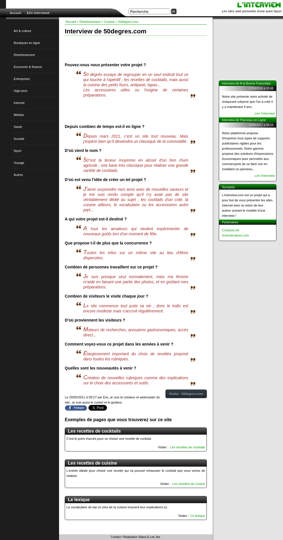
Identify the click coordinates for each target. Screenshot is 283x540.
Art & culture (22, 31)
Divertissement (24, 55)
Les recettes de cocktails (187, 447)
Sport (17, 150)
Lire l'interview (264, 113)
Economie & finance (28, 67)
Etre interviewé (38, 13)
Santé (18, 127)
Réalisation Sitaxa (134, 537)
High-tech (20, 91)
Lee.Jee (155, 537)
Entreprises (22, 79)
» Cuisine (108, 21)
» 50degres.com (127, 21)
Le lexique (198, 515)
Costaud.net (230, 230)
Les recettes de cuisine (189, 483)
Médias (19, 115)
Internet (19, 103)
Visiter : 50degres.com (186, 394)
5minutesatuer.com (235, 235)
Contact (116, 537)
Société (19, 138)
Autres (18, 174)
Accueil (15, 13)
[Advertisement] (136, 48)
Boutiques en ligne (27, 43)
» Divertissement (88, 21)
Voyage (19, 162)
